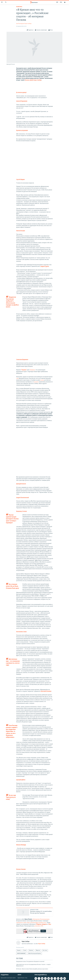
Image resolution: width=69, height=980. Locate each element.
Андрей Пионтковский (22, 480)
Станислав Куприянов (22, 357)
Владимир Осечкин (21, 494)
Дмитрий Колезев (21, 466)
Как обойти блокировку (6, 973)
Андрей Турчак (44, 271)
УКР (57, 2)
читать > (43, 913)
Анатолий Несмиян (46, 674)
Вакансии (20, 970)
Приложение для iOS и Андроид (8, 963)
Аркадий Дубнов (20, 762)
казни (42, 377)
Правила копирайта (22, 965)
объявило (32, 367)
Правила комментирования (24, 963)
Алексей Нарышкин (21, 101)
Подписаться (4, 965)
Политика (19, 6)
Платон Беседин (20, 235)
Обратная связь (21, 968)
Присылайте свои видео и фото (8, 960)
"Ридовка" (24, 367)
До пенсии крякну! (21, 92)
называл (36, 379)
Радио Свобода (27, 23)
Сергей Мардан (20, 184)
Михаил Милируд (21, 827)
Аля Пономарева (20, 23)
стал (17, 376)
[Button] (30, 30)
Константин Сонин (21, 614)
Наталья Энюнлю (21, 852)
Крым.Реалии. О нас (22, 960)
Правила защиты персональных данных (25, 974)
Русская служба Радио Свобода (33, 80)
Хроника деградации (22, 130)
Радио (2, 968)
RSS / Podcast (4, 970)
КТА (61, 2)
